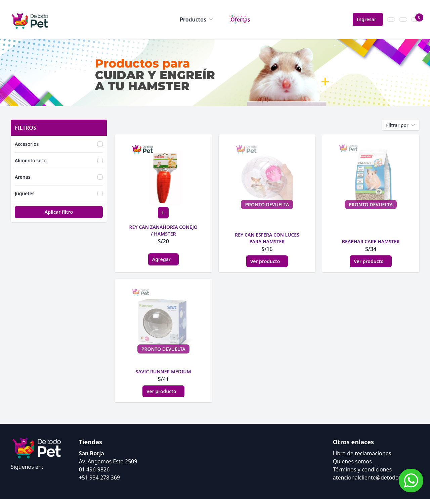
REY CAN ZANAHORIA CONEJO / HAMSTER (163, 230)
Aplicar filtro (59, 212)
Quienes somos (352, 461)
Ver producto (267, 261)
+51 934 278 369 (99, 477)
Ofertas (240, 19)
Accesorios (27, 144)
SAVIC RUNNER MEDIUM (163, 371)
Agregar (163, 259)
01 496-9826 (94, 469)
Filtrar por (400, 125)
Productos (197, 19)
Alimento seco (31, 160)
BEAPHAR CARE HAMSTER (371, 241)
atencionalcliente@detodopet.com (376, 477)
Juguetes (25, 193)
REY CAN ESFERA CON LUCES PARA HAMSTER (267, 238)
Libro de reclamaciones (362, 453)
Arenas (22, 177)
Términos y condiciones (362, 469)
